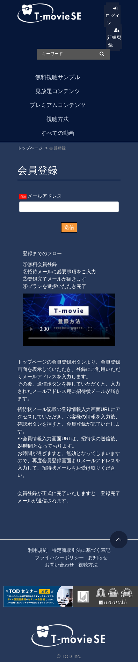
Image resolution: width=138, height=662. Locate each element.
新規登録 (114, 41)
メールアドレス (45, 196)
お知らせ (98, 557)
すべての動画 (57, 133)
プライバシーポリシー (59, 557)
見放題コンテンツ (57, 91)
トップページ (30, 148)
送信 (69, 227)
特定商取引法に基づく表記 (81, 550)
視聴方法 (57, 119)
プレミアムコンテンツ (58, 105)
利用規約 (38, 550)
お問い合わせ (59, 565)
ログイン (112, 19)
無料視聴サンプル (57, 77)
